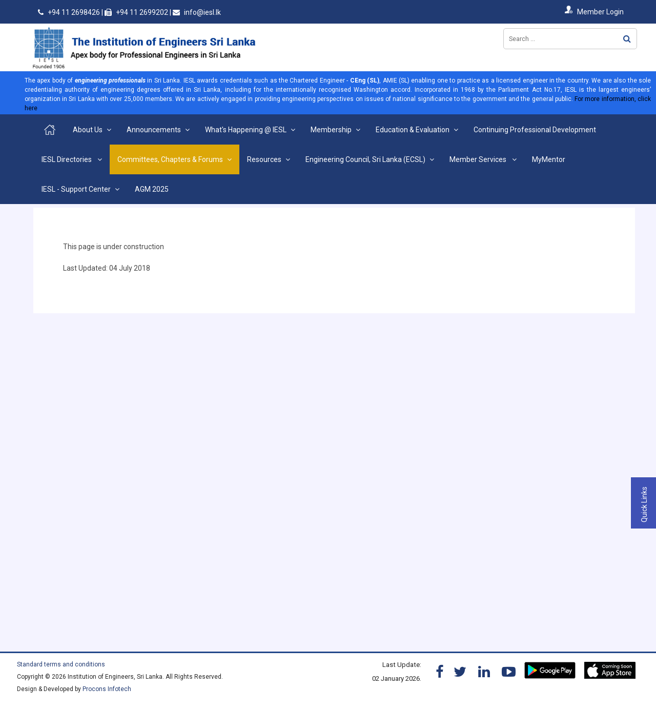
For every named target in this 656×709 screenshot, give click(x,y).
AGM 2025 (152, 189)
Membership (331, 130)
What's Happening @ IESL (245, 130)
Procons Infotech (107, 689)
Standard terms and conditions (61, 664)
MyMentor (548, 159)
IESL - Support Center (76, 189)
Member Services (478, 159)
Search (627, 38)
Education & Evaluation (412, 130)
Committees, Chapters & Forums (170, 159)
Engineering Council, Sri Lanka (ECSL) (365, 159)
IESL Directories (67, 159)
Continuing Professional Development (535, 130)
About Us (87, 130)
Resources (264, 159)
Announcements (154, 130)
